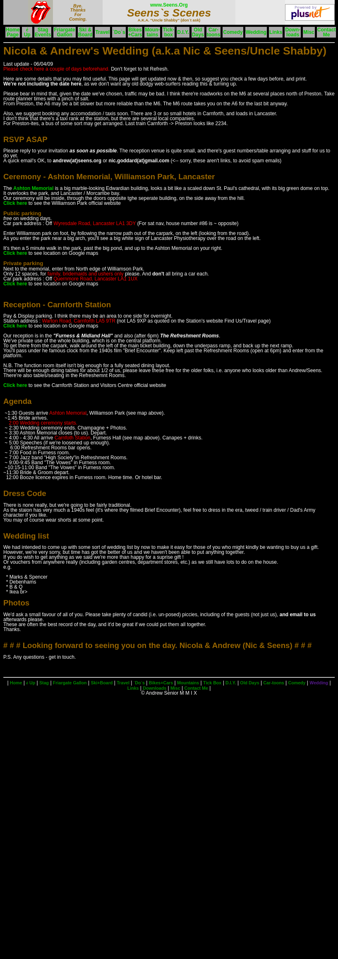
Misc (308, 32)
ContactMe (326, 32)
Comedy (232, 32)
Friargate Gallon (70, 682)
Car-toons (214, 32)
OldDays (198, 32)
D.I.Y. (183, 32)
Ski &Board (85, 32)
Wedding (256, 32)
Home (16, 682)
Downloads (154, 688)
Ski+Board (102, 682)
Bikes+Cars (135, 32)
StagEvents (43, 32)
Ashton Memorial (33, 188)
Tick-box (168, 32)
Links (275, 32)
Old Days (249, 682)
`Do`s (119, 32)
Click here (15, 203)
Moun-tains (152, 32)
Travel (102, 32)
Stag (44, 682)
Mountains (188, 682)
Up (27, 32)
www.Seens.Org (169, 5)
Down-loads (292, 32)
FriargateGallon (64, 32)
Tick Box (212, 682)
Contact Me (196, 688)
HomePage (12, 32)
